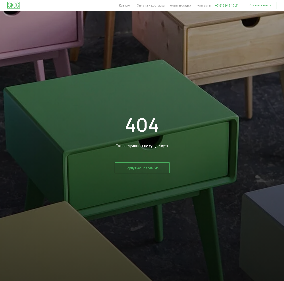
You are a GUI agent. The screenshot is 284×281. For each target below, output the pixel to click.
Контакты (204, 5)
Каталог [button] (125, 5)
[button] (260, 5)
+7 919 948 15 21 (226, 5)
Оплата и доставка (151, 5)
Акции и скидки (180, 5)
